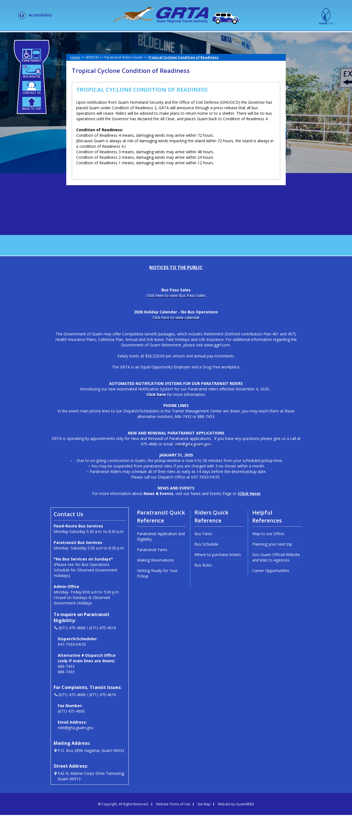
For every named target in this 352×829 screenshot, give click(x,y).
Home (75, 71)
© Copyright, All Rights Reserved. (123, 818)
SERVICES (132, 38)
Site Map (204, 818)
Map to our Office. (268, 547)
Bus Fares (203, 547)
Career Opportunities (270, 584)
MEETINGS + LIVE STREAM (262, 38)
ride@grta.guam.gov (76, 741)
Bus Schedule (206, 558)
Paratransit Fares (152, 563)
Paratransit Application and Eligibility (161, 550)
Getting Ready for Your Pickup (157, 587)
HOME (68, 38)
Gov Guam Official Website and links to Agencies (276, 571)
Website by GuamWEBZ (236, 818)
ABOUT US (97, 38)
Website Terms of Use (173, 818)
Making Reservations (155, 574)
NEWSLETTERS (210, 38)
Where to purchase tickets (217, 568)
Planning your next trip (272, 558)
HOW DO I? (168, 38)
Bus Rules (203, 579)
